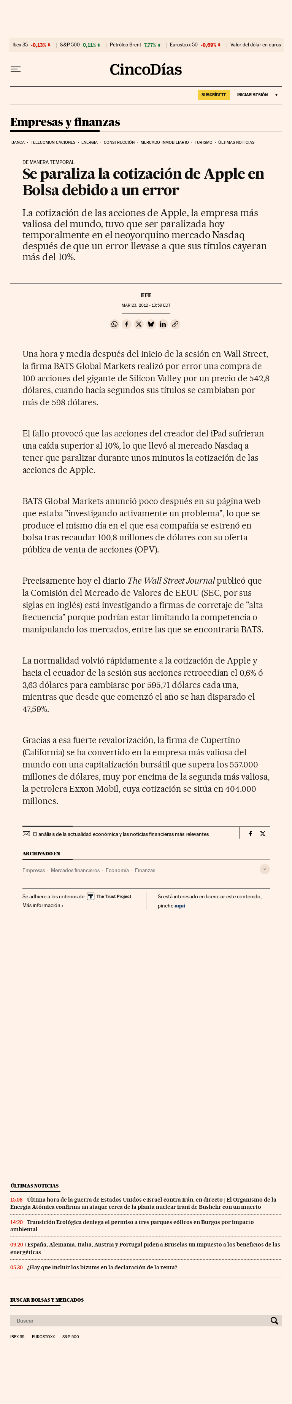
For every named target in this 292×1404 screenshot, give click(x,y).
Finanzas (145, 870)
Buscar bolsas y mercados (47, 1300)
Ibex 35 (20, 45)
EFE (146, 295)
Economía (117, 870)
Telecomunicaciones (53, 142)
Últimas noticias (236, 142)
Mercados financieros (75, 870)
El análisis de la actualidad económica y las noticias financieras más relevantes (121, 834)
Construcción (119, 142)
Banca (18, 142)
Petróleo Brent (125, 45)
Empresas (33, 870)
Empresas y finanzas (65, 122)
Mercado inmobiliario (165, 142)
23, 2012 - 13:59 (146, 305)
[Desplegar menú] (15, 69)
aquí (180, 905)
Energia (89, 142)
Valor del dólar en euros (255, 45)
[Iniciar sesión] (258, 95)
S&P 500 (70, 45)
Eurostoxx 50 (184, 45)
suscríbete (214, 94)
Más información (43, 905)
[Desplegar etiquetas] (265, 869)
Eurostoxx (43, 1337)
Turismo (204, 142)
